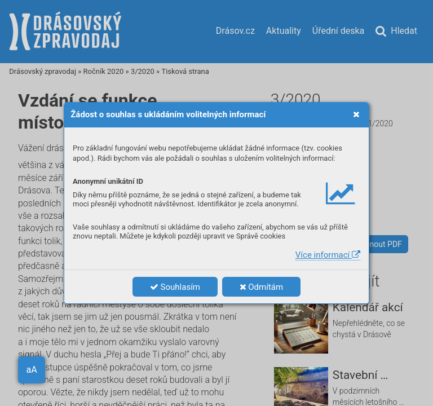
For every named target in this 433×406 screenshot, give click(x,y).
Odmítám (262, 287)
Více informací (327, 255)
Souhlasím (175, 287)
